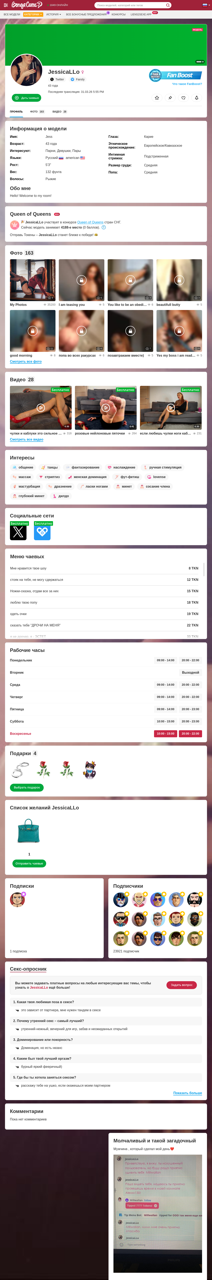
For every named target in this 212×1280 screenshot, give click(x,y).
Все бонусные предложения (87, 14)
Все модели (12, 14)
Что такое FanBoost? (187, 84)
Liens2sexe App (142, 14)
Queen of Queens (90, 222)
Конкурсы (119, 14)
